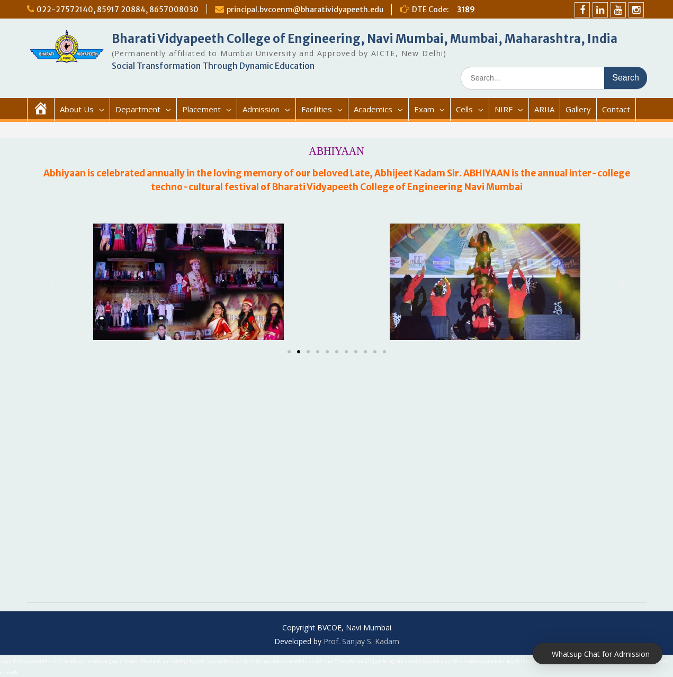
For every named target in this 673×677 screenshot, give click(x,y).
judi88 (380, 661)
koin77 (364, 661)
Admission (261, 109)
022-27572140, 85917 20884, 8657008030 (118, 9)
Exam (424, 109)
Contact (616, 109)
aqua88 (271, 661)
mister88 (291, 661)
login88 (431, 661)
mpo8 (154, 661)
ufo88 (255, 661)
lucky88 (468, 661)
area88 (347, 661)
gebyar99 (194, 661)
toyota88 (488, 661)
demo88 (9, 672)
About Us (77, 109)
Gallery (578, 109)
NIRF (504, 109)
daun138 (238, 661)
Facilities (316, 109)
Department (137, 109)
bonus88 (312, 661)
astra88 (449, 661)
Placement (201, 109)
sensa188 (172, 661)
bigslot (396, 661)
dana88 (413, 661)
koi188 (139, 661)
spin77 (331, 661)
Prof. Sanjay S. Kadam (361, 641)
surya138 (216, 661)
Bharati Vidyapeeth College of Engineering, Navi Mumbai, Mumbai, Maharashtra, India (364, 38)
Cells (464, 109)
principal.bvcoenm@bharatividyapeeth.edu (305, 9)
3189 (466, 9)
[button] (289, 351)
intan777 (531, 661)
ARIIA (544, 109)
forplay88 (509, 661)
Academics (373, 109)
